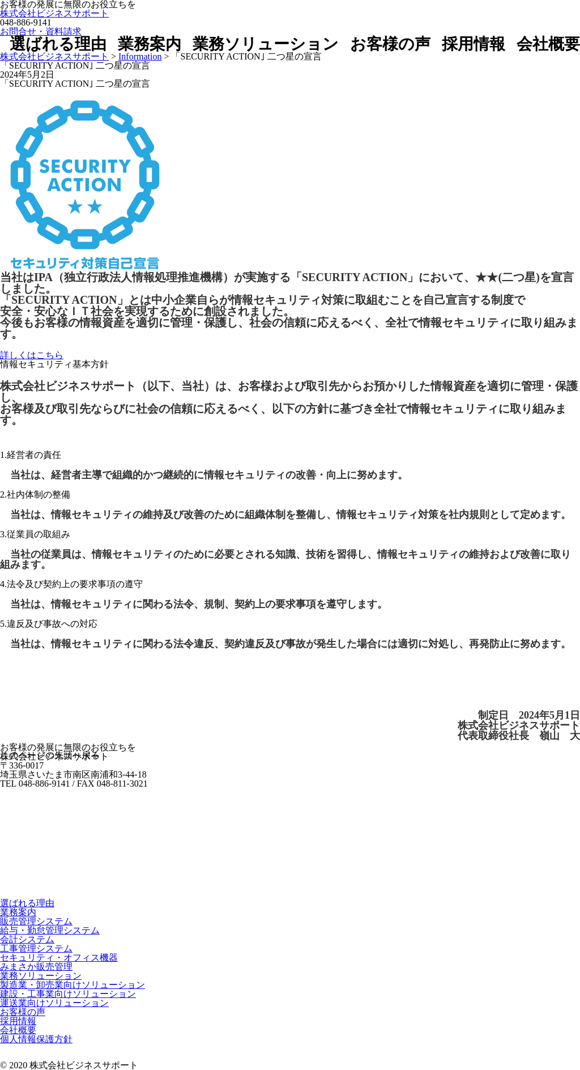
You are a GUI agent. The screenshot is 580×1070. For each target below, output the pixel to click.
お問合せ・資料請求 (41, 31)
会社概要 (548, 44)
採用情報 (473, 44)
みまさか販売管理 (36, 966)
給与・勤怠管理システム (50, 930)
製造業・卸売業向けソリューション (72, 985)
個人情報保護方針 (36, 1039)
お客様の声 (390, 44)
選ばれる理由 (58, 44)
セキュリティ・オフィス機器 (59, 957)
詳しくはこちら (31, 355)
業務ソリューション (266, 44)
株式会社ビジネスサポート (54, 13)
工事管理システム (36, 948)
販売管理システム (36, 921)
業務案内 (149, 44)
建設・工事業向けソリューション (68, 994)
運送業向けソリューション (54, 1003)
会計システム (27, 939)
